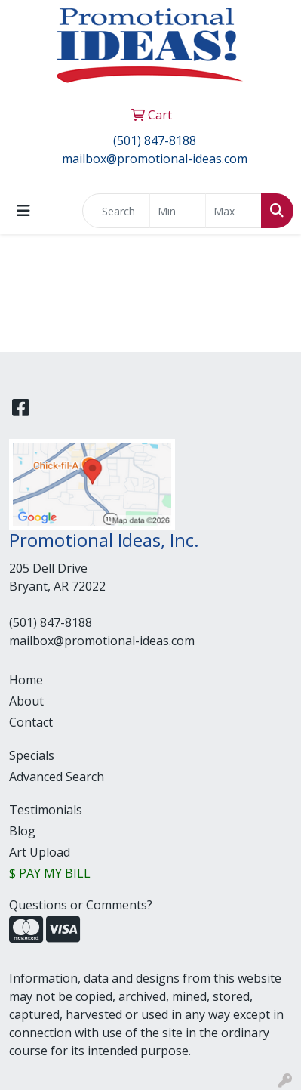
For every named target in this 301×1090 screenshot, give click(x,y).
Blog (22, 831)
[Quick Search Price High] (233, 210)
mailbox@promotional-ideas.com (154, 158)
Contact (31, 722)
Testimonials (45, 809)
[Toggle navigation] (23, 210)
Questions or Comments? (80, 905)
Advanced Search (56, 776)
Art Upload (39, 852)
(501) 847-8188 (154, 140)
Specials (31, 755)
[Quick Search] (116, 210)
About (26, 701)
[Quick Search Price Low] (177, 210)
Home (26, 680)
